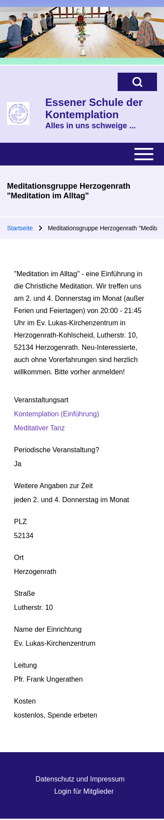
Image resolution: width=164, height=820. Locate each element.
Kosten (25, 701)
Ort (19, 557)
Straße (24, 593)
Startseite (20, 228)
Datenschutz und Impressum (80, 779)
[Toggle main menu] (82, 154)
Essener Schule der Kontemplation (94, 108)
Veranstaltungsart (41, 400)
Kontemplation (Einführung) (56, 414)
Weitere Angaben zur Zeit (53, 485)
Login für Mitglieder (84, 791)
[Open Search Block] (137, 82)
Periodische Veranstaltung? (56, 450)
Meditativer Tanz (39, 428)
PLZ (20, 521)
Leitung (25, 665)
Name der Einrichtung (48, 629)
